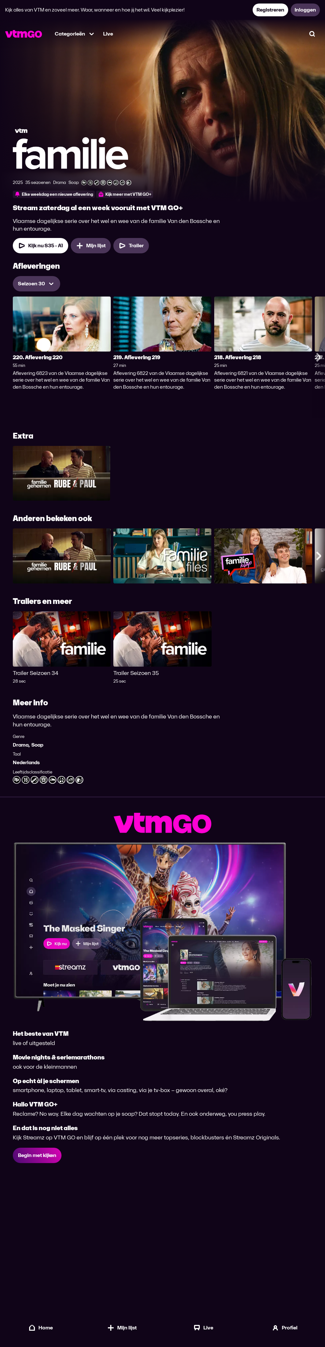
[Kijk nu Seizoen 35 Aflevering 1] (40, 245)
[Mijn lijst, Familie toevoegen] (91, 245)
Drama (20, 745)
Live (108, 34)
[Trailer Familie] (131, 245)
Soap (37, 745)
